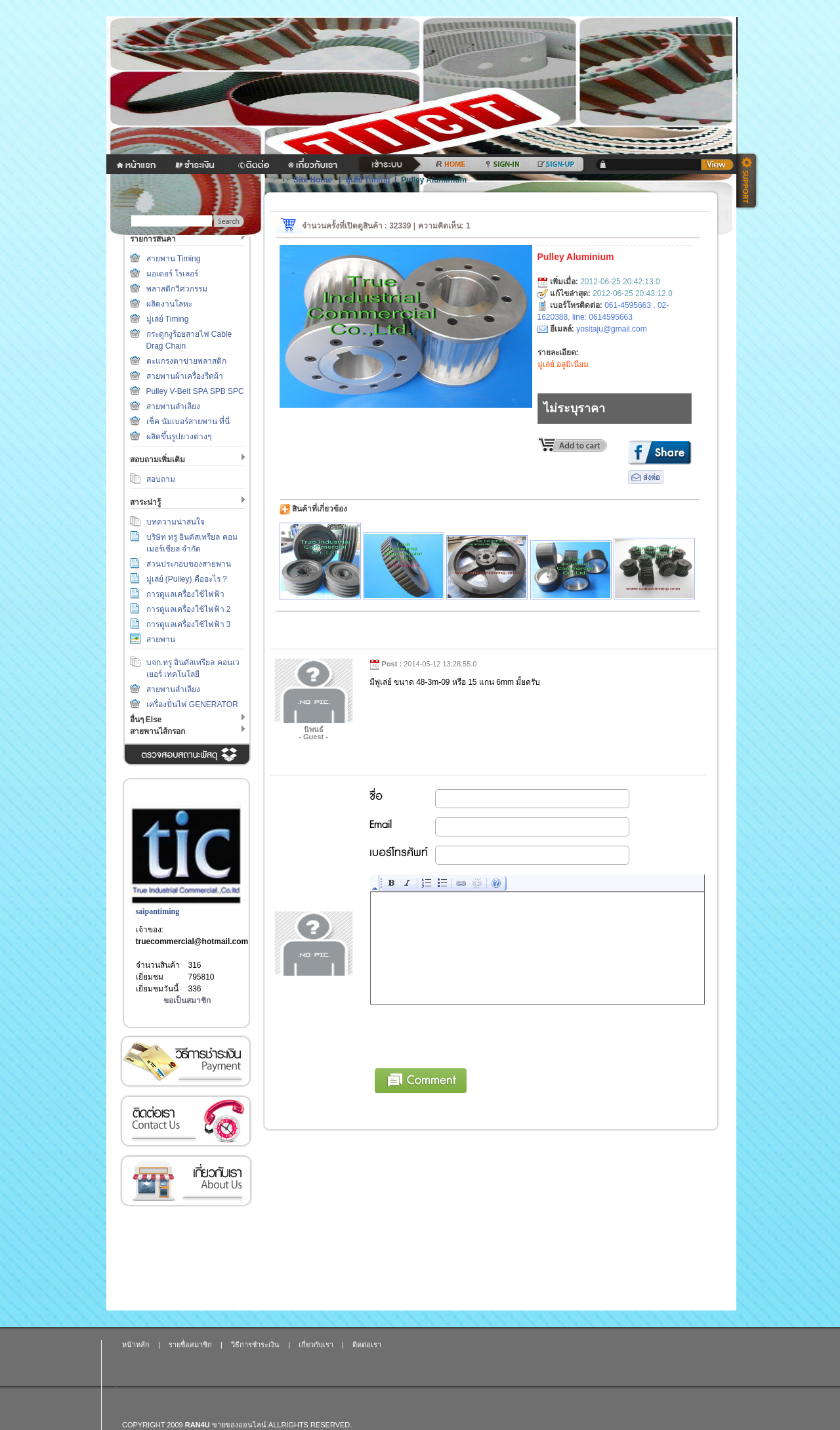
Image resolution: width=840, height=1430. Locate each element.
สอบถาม (160, 479)
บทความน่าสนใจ (175, 522)
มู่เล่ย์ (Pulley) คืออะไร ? (186, 579)
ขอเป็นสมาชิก (187, 1000)
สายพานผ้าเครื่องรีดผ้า (184, 376)
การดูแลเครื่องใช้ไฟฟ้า (185, 594)
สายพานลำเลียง (173, 406)
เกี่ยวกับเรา (185, 1180)
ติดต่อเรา (185, 1121)
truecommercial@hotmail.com (192, 941)
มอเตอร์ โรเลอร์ (172, 273)
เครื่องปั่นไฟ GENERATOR (192, 704)
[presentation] (470, 1034)
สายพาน (160, 639)
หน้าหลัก (136, 1345)
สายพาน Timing (173, 258)
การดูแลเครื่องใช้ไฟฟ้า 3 (188, 624)
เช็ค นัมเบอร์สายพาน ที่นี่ (188, 421)
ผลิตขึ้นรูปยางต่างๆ (178, 436)
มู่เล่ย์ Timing (167, 319)
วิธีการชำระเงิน (185, 1061)
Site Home (312, 179)
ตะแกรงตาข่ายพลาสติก (186, 361)
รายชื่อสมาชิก (190, 1345)
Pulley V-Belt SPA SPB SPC (195, 391)
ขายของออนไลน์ (239, 1425)
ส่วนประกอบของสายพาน (188, 564)
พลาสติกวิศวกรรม (176, 288)
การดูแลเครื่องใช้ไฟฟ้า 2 (188, 609)
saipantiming (158, 911)
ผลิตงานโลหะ (169, 304)
